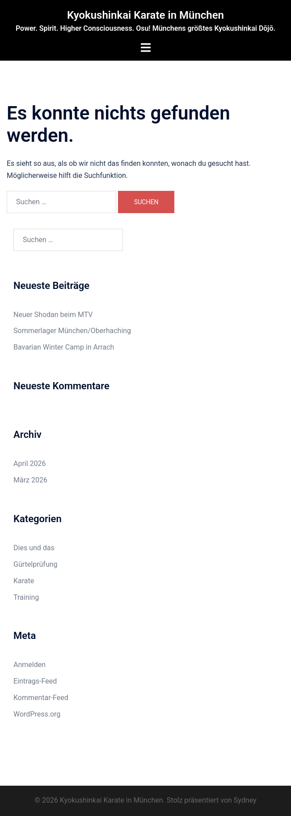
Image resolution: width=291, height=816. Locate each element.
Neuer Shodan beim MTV (53, 314)
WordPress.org (36, 714)
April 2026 (29, 463)
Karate (23, 581)
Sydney (245, 800)
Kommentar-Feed (40, 697)
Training (26, 597)
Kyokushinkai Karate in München (145, 15)
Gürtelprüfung (35, 564)
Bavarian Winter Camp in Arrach (63, 347)
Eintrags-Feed (35, 681)
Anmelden (29, 664)
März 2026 (30, 480)
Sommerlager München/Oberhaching (72, 330)
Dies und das (34, 548)
